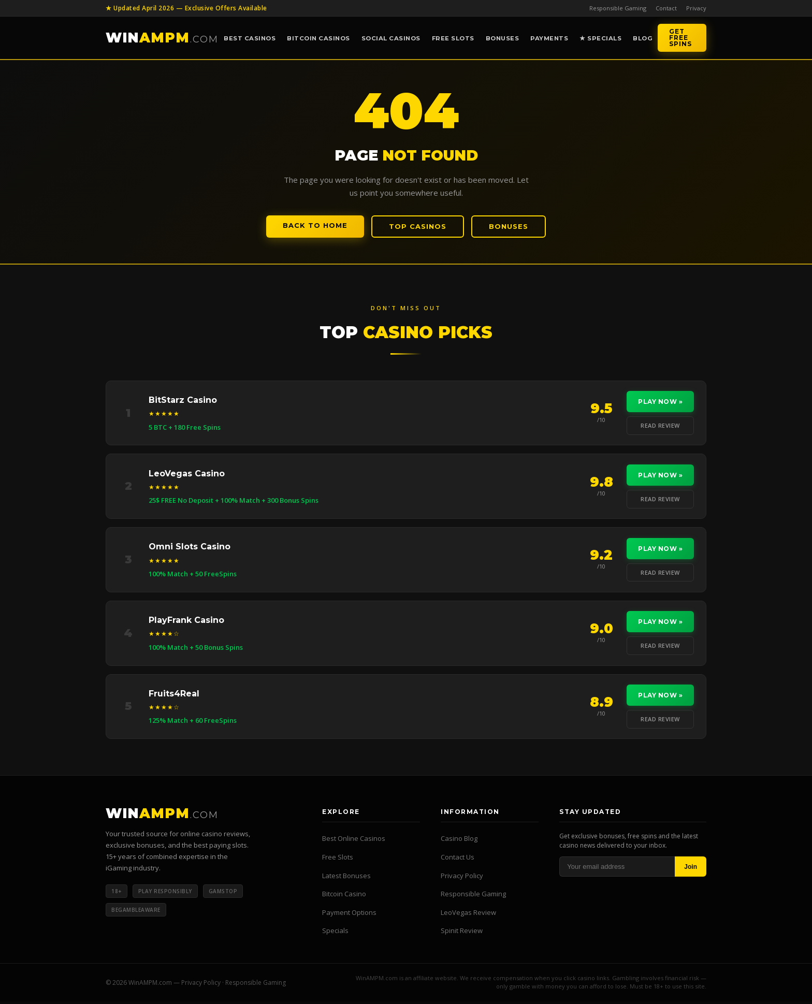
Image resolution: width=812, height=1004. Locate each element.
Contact (666, 8)
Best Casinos (250, 38)
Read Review (659, 426)
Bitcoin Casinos (318, 38)
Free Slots (453, 38)
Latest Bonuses (346, 878)
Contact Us (457, 859)
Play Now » (659, 402)
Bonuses (502, 38)
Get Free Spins (680, 37)
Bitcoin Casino (344, 896)
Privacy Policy (462, 878)
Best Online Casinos (353, 841)
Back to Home (315, 225)
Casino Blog (459, 841)
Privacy (696, 8)
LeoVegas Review (468, 915)
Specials (335, 933)
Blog (643, 38)
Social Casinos (391, 38)
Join (690, 869)
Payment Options (349, 915)
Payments (549, 38)
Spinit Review (462, 933)
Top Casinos (417, 226)
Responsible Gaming (617, 8)
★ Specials (600, 38)
